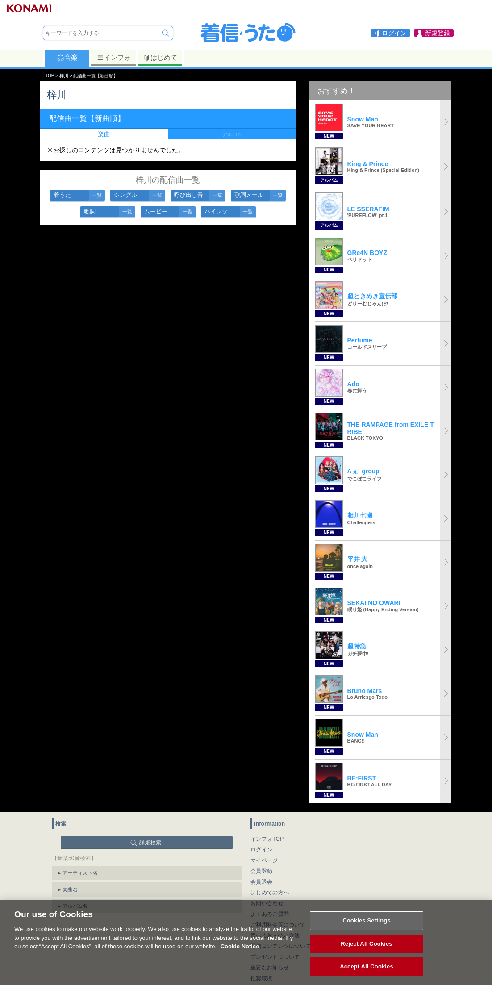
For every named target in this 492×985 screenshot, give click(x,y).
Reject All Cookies (366, 950)
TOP (49, 75)
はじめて (160, 58)
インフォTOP (267, 839)
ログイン (261, 850)
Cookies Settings (366, 927)
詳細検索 (150, 842)
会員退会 (261, 882)
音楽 (67, 58)
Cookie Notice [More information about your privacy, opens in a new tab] (240, 953)
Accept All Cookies (366, 973)
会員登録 (261, 871)
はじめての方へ (269, 892)
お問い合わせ (267, 903)
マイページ (264, 860)
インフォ (113, 58)
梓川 (63, 75)
